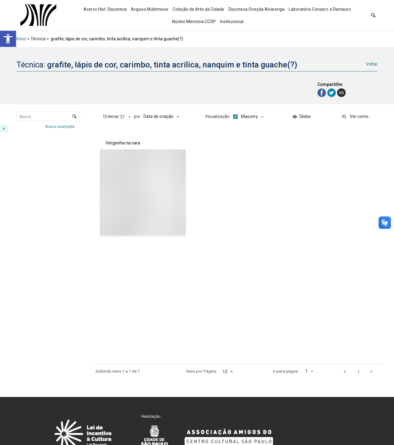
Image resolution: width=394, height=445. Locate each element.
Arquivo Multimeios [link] (149, 9)
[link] (8, 39)
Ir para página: (286, 371)
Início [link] (21, 38)
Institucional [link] (231, 21)
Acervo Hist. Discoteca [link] (105, 9)
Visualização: (218, 116)
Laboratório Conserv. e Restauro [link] (320, 9)
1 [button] (358, 371)
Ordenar (111, 116)
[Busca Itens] (48, 116)
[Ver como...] (356, 116)
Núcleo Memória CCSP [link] (194, 21)
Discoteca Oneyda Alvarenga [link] (256, 9)
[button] (373, 15)
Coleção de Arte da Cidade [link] (198, 9)
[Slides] (302, 116)
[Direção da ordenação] (126, 116)
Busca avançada (60, 126)
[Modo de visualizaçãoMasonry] (247, 116)
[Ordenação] (161, 116)
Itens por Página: (201, 371)
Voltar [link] (372, 64)
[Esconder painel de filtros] (4, 129)
